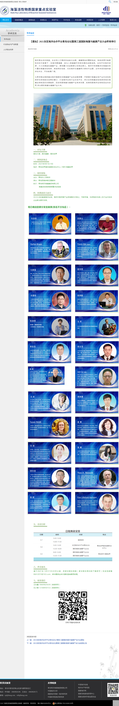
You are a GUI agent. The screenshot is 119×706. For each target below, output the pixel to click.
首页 (98, 25)
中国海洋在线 (83, 685)
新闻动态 (32, 20)
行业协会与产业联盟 (10, 44)
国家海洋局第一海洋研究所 (57, 694)
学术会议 (114, 25)
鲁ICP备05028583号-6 (44, 703)
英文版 (116, 2)
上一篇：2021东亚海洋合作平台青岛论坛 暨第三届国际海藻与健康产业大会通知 (55, 640)
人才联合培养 (8, 50)
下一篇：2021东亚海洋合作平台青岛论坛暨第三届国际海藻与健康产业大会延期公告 (57, 643)
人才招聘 (101, 20)
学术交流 (66, 20)
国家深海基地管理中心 (86, 694)
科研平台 (55, 20)
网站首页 (6, 20)
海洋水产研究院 (83, 688)
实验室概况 (19, 20)
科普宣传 (90, 20)
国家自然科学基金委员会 (87, 697)
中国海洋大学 (53, 691)
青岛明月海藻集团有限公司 (57, 688)
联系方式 (113, 20)
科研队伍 (43, 20)
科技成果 (78, 20)
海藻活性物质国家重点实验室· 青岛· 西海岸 (13, 2)
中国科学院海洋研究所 (56, 697)
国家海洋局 (82, 691)
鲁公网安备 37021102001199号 (63, 703)
